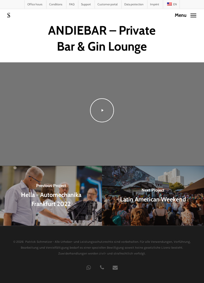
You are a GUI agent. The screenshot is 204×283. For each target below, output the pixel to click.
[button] (185, 15)
